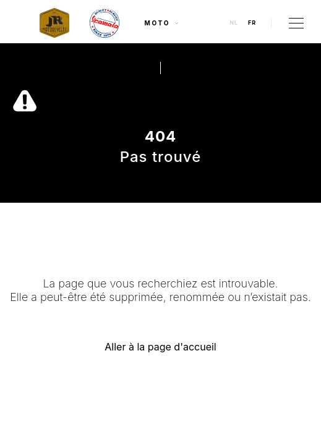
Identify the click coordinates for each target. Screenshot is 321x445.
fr (252, 23)
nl (233, 23)
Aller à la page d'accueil (160, 347)
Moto (162, 23)
